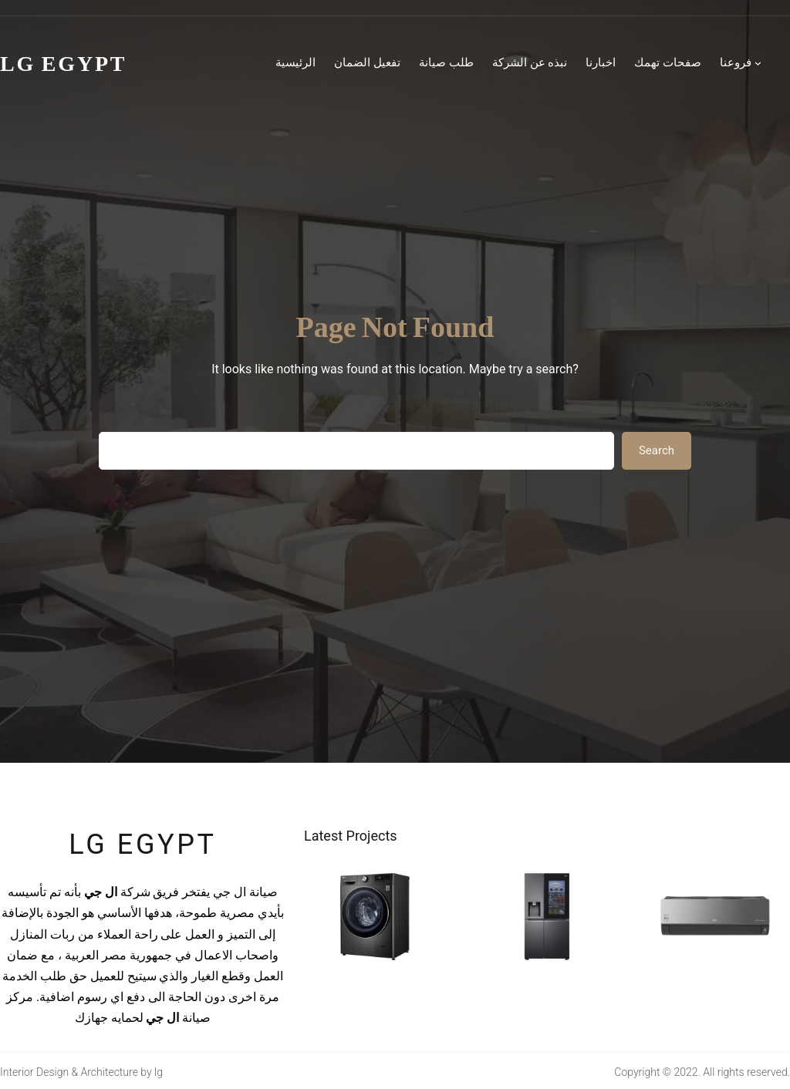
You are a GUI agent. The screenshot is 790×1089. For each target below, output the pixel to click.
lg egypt (142, 844)
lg (158, 1072)
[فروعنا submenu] (758, 62)
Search (656, 450)
